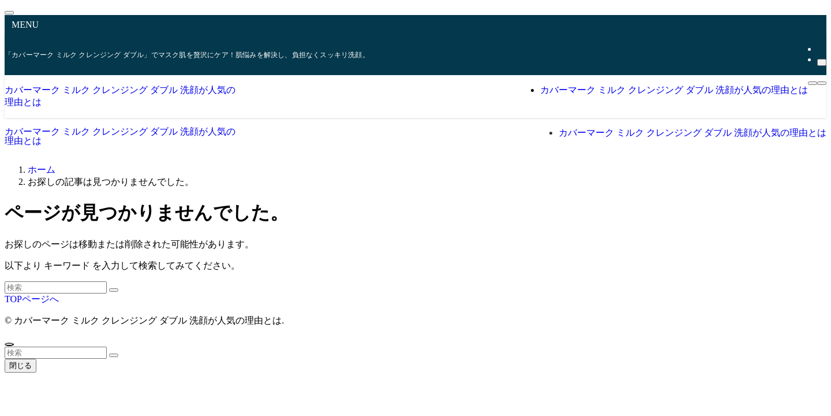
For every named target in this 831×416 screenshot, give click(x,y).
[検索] (821, 62)
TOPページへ (32, 299)
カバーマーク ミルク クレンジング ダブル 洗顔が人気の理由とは (120, 136)
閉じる (20, 365)
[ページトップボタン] (9, 344)
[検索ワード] (56, 287)
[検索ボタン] (821, 83)
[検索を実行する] (113, 290)
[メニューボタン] (812, 83)
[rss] (820, 49)
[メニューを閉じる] (9, 12)
